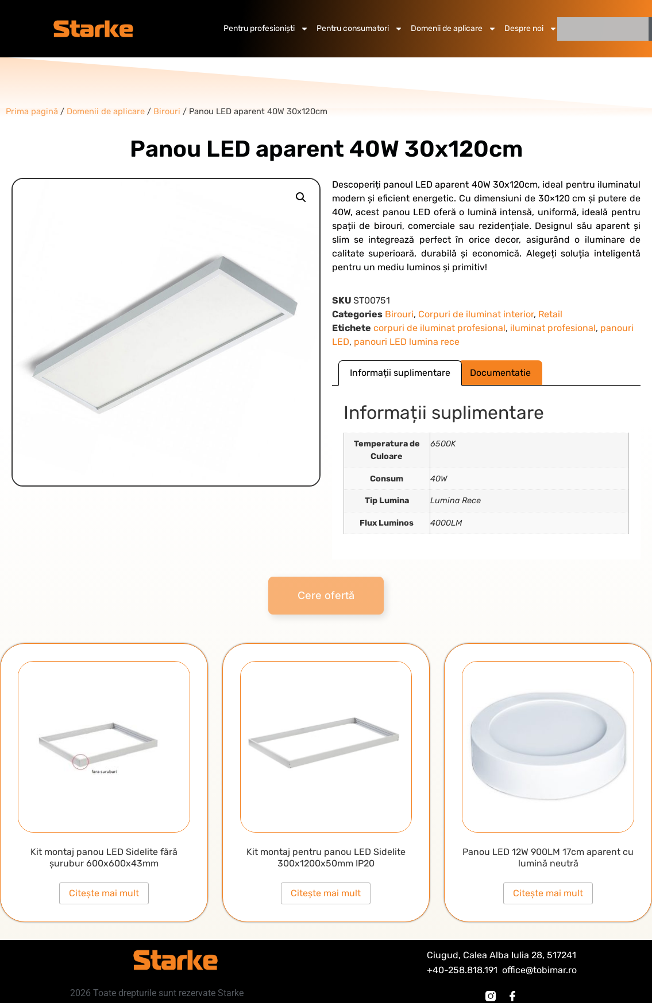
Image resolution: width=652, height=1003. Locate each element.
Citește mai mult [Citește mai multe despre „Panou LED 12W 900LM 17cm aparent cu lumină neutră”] (548, 893)
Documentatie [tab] (500, 372)
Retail (550, 314)
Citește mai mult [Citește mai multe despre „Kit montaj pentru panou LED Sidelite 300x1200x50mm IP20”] (326, 893)
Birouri (399, 314)
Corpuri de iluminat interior (476, 314)
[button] (301, 197)
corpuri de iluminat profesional (439, 327)
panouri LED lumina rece (407, 341)
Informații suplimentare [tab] (400, 372)
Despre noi (530, 29)
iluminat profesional (553, 327)
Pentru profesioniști (265, 29)
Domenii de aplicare (453, 29)
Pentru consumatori (360, 29)
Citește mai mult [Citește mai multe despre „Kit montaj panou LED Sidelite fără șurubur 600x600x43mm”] (104, 893)
